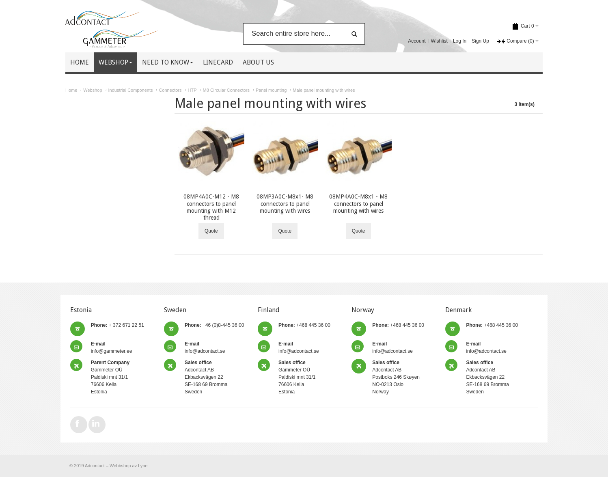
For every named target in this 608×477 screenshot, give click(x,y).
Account (416, 41)
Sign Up (480, 41)
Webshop (92, 90)
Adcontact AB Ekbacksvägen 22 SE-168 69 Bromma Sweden (206, 377)
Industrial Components (130, 90)
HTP (192, 90)
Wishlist (439, 41)
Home (71, 90)
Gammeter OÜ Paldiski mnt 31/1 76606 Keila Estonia (110, 377)
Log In (459, 41)
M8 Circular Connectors (226, 90)
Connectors (170, 90)
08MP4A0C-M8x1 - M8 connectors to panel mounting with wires (358, 203)
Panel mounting (271, 90)
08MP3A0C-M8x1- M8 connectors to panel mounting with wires (285, 203)
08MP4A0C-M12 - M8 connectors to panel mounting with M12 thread (211, 207)
